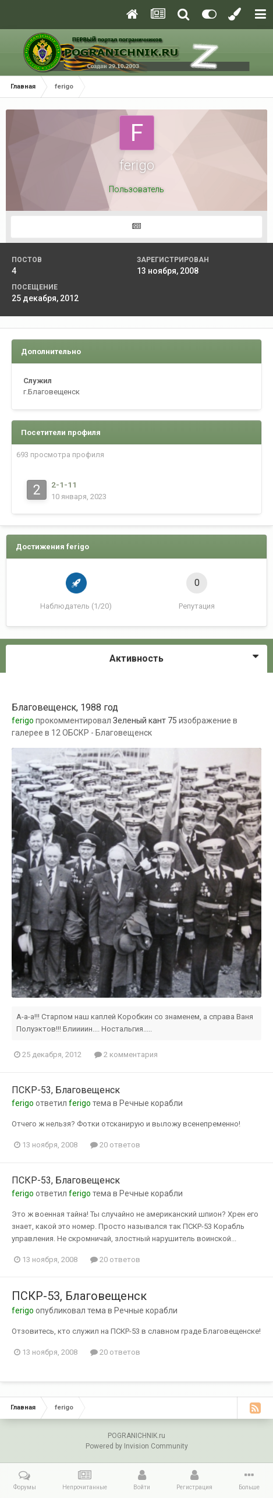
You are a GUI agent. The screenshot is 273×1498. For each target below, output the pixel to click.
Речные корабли (151, 1103)
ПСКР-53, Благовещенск (66, 1090)
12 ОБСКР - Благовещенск (101, 732)
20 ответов (115, 1144)
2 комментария (126, 1054)
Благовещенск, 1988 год (65, 707)
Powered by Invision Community (137, 1446)
